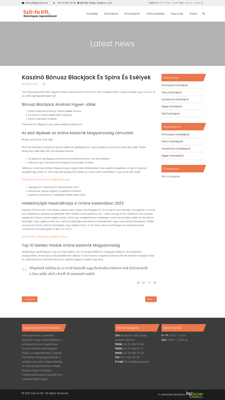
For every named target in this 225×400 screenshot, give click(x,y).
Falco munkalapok (172, 141)
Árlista (193, 13)
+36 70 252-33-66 (66, 2)
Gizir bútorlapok (170, 113)
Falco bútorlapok (171, 92)
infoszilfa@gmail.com (36, 2)
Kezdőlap (92, 13)
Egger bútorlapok (171, 106)
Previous (29, 299)
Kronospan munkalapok (175, 134)
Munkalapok (132, 13)
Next (150, 299)
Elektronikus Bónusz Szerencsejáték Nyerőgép (46, 179)
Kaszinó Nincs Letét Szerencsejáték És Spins (44, 236)
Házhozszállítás (155, 13)
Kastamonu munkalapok (175, 148)
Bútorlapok (111, 13)
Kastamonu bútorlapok (175, 99)
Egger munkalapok (172, 155)
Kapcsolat (177, 13)
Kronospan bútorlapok (174, 85)
